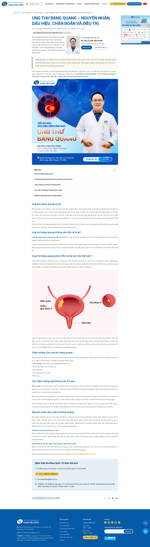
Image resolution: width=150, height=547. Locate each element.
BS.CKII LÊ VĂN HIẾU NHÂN (92, 41)
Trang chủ (16, 12)
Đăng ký (128, 531)
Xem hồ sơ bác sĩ (100, 47)
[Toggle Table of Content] (113, 170)
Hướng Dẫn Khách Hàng (91, 4)
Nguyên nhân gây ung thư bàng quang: (48, 195)
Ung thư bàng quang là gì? (43, 174)
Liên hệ (62, 540)
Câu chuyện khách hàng (67, 528)
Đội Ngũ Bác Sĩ (60, 4)
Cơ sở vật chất (64, 525)
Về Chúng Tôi (49, 4)
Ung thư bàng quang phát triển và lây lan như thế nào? (53, 179)
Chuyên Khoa (70, 4)
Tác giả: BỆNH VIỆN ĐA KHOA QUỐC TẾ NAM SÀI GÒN (50, 28)
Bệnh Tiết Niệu (38, 12)
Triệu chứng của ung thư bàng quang (47, 185)
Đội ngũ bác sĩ (64, 523)
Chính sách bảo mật (66, 537)
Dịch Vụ (79, 4)
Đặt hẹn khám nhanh (134, 4)
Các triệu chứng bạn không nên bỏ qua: (48, 190)
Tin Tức (104, 4)
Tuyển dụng (63, 531)
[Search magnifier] (27, 4)
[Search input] (36, 4)
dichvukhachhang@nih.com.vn (30, 532)
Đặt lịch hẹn (86, 47)
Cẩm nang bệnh (27, 12)
